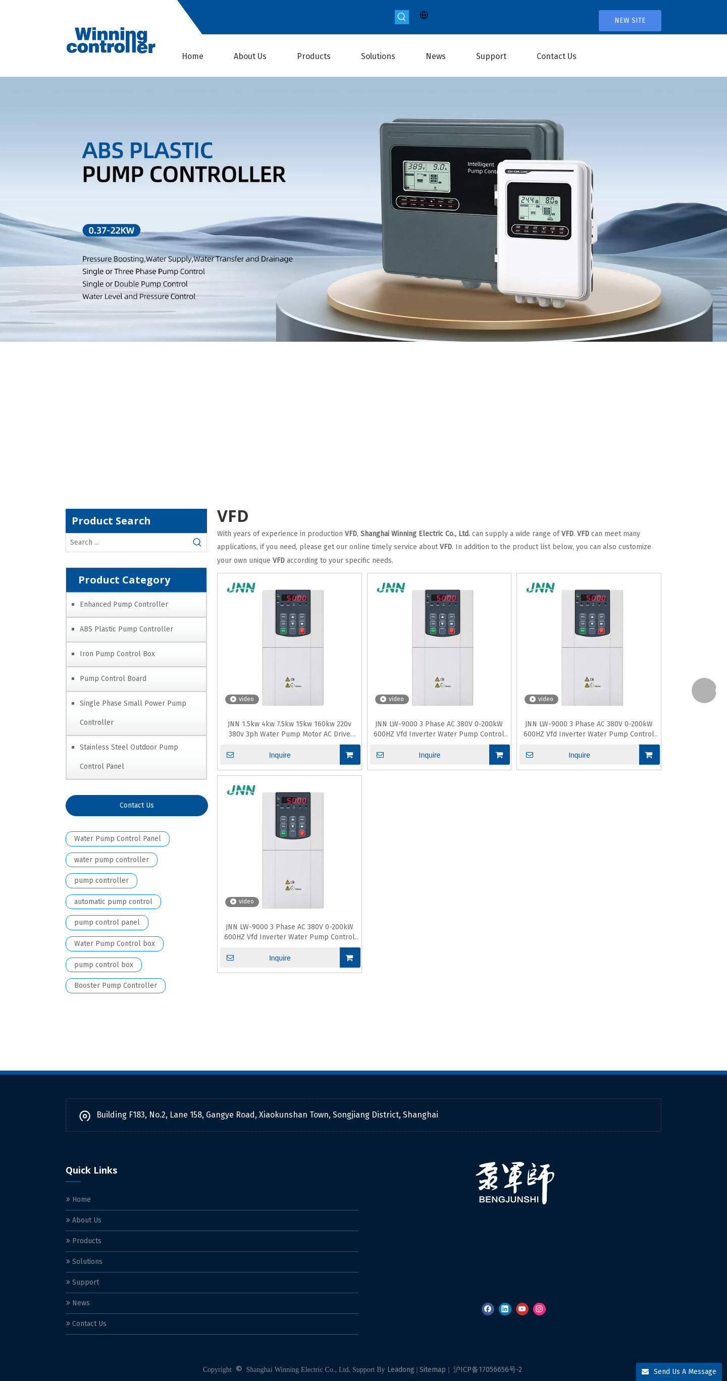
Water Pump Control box (114, 943)
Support (82, 1282)
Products (83, 1241)
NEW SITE (630, 20)
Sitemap (433, 1369)
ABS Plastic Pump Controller (126, 629)
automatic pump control (113, 901)
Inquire (255, 755)
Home (78, 1199)
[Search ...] (127, 543)
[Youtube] (522, 1309)
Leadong (400, 1369)
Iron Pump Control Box (117, 654)
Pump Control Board (113, 678)
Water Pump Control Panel (117, 838)
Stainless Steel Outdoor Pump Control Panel (129, 757)
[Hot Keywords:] (402, 17)
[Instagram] (539, 1309)
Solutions (84, 1261)
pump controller (101, 880)
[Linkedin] (505, 1309)
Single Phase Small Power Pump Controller (133, 713)
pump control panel (107, 922)
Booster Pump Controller (115, 985)
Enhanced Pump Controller (124, 604)
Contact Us (137, 805)
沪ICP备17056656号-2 (487, 1369)
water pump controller (111, 860)
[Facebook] (488, 1309)
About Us (83, 1220)
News (78, 1303)
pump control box (103, 965)
